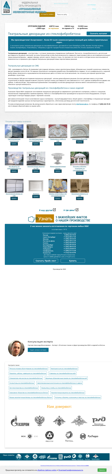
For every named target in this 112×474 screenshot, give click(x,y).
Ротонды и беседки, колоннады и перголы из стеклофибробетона (77, 397)
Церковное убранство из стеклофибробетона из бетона (29, 392)
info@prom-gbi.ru (60, 6)
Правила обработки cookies (82, 465)
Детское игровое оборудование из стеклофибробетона (28, 368)
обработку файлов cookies (47, 470)
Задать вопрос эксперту (38, 350)
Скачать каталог (98, 33)
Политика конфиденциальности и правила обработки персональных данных (58, 465)
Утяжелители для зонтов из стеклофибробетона (26, 378)
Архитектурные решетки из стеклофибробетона (67, 392)
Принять (102, 470)
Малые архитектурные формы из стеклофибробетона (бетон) (31, 397)
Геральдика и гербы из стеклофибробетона (56, 388)
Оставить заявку (47, 14)
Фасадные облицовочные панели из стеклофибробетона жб (66, 378)
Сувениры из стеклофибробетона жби (62, 373)
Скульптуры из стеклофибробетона (22, 383)
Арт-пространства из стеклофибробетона (24, 388)
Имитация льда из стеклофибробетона (64, 368)
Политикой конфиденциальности (70, 470)
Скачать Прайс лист (46, 261)
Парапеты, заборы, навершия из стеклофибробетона (28, 373)
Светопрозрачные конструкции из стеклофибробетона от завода (59, 383)
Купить (14, 144)
